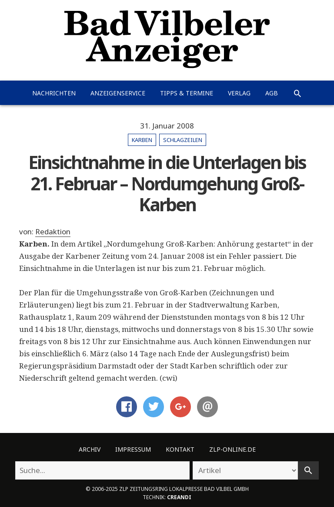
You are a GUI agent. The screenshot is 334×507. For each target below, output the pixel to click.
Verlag (239, 93)
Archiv (89, 449)
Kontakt (180, 449)
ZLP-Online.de (232, 449)
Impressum (133, 449)
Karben (142, 140)
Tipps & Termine (186, 93)
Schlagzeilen (182, 140)
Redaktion (52, 231)
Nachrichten (54, 93)
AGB (271, 93)
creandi (179, 496)
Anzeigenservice (117, 93)
